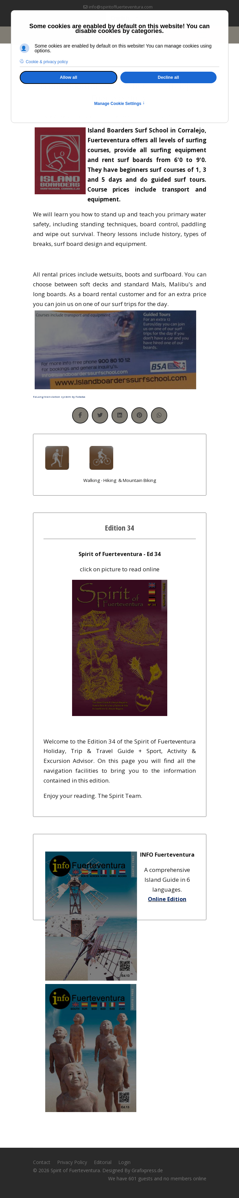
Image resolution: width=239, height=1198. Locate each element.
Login (124, 1162)
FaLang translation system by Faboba (59, 396)
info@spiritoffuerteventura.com (121, 7)
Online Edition (167, 899)
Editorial (103, 1162)
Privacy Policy (72, 1162)
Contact (41, 1162)
